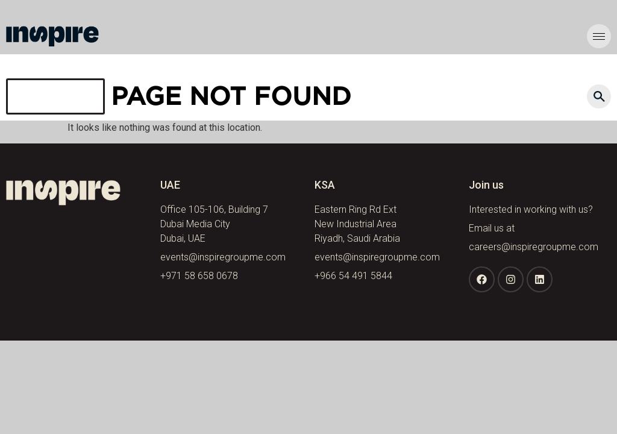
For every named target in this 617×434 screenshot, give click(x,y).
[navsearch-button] (599, 96)
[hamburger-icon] (599, 36)
